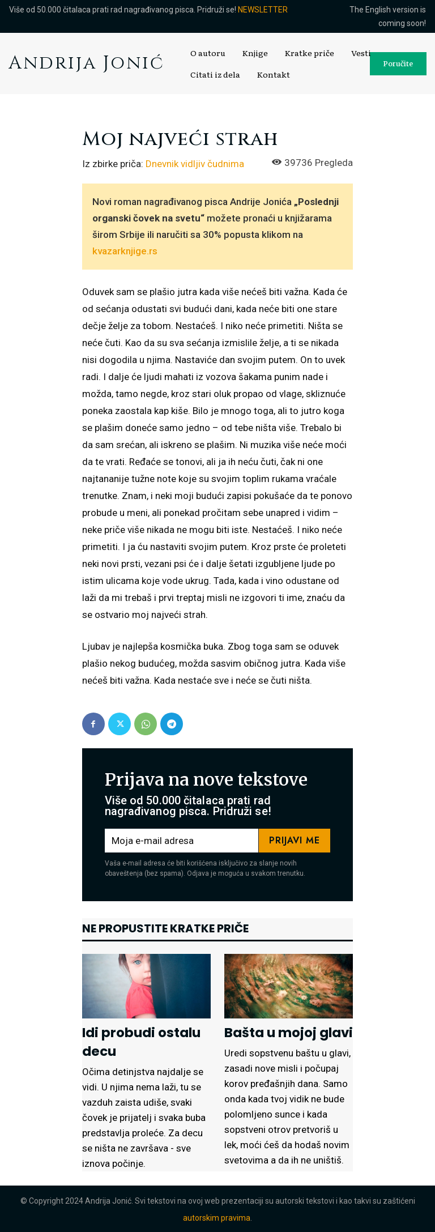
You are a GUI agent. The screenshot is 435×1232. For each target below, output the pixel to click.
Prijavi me (294, 840)
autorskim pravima (216, 1216)
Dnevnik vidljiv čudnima (195, 163)
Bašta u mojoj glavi (284, 1032)
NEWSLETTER (263, 9)
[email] (182, 840)
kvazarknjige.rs (124, 251)
